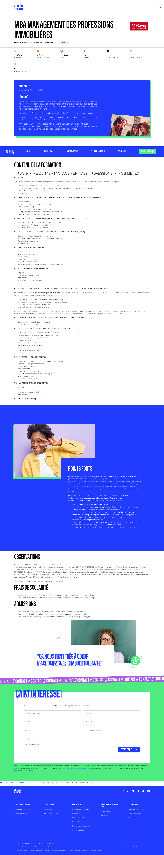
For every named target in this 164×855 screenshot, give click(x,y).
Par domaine (49, 809)
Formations (9, 783)
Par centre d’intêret (51, 813)
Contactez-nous (135, 818)
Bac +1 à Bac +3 (78, 818)
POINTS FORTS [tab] (49, 151)
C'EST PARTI (126, 750)
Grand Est (20, 783)
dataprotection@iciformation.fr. (75, 768)
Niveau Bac (76, 813)
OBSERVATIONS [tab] (72, 151)
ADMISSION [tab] (122, 151)
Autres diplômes (78, 830)
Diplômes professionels (81, 826)
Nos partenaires (135, 813)
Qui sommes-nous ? (137, 809)
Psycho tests (105, 815)
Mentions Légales (21, 850)
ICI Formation (49, 843)
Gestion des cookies (96, 850)
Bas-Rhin (30, 783)
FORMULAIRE (145, 151)
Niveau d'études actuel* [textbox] (35, 713)
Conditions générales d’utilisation (39, 850)
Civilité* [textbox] (89, 713)
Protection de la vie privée (23, 771)
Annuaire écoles (21, 813)
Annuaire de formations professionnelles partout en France (34, 847)
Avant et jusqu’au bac (80, 809)
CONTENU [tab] (28, 151)
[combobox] (52, 713)
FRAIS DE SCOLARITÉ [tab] (98, 151)
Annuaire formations (23, 809)
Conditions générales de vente (78, 850)
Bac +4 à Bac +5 (78, 822)
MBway (64, 42)
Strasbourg (40, 783)
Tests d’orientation (108, 811)
